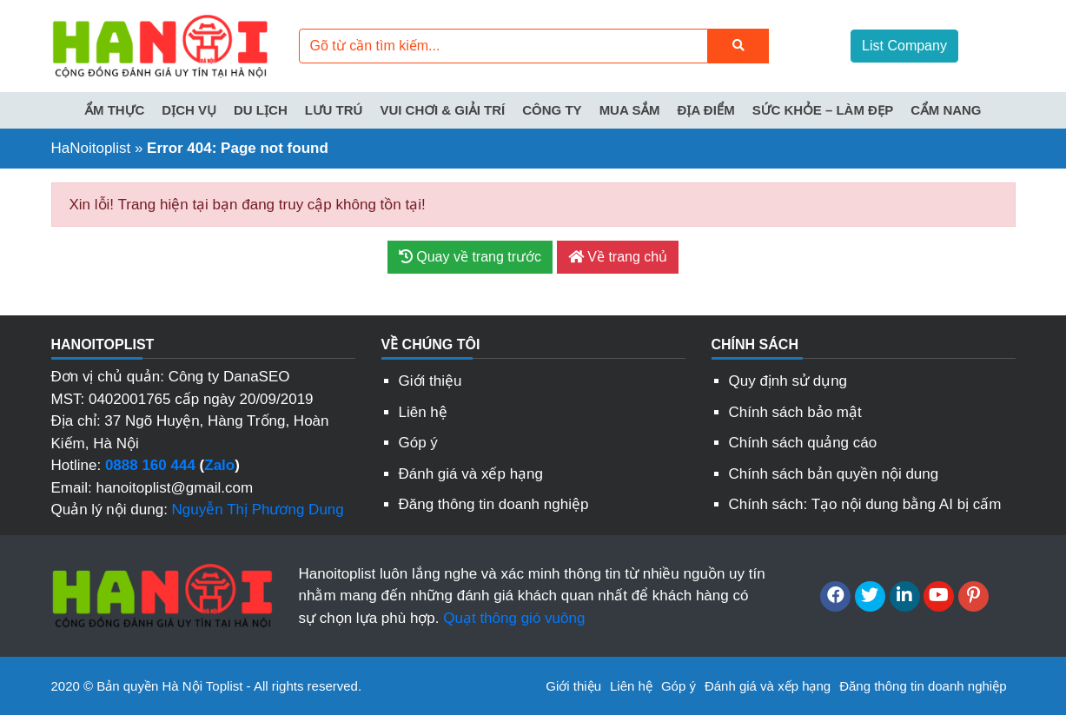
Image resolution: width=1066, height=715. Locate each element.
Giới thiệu (430, 381)
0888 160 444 (150, 465)
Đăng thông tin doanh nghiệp (494, 504)
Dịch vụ (189, 110)
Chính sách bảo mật (795, 412)
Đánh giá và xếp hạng (471, 474)
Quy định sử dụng (788, 381)
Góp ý (418, 442)
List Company (904, 45)
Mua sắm (629, 110)
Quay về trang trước (470, 256)
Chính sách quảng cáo (803, 442)
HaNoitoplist (91, 148)
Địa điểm (705, 110)
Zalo (219, 465)
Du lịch (261, 110)
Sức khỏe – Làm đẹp (823, 110)
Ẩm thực (114, 110)
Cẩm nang (945, 110)
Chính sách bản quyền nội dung (834, 474)
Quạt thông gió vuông (514, 618)
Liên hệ (423, 412)
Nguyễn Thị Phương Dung (258, 509)
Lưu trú (334, 110)
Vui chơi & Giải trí (442, 110)
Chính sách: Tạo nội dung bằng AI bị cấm (865, 504)
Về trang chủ (617, 256)
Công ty (551, 110)
